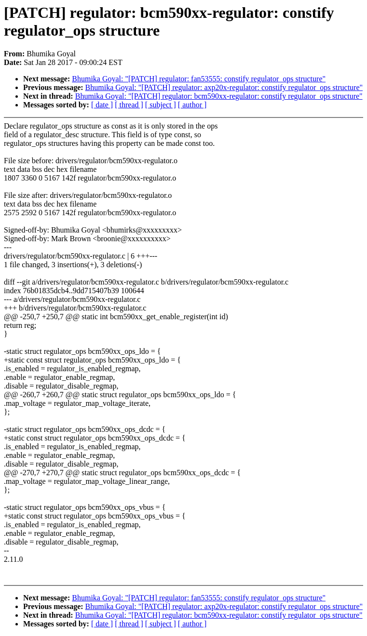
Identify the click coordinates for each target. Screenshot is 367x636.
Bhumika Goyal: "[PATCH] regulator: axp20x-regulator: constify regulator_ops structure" (224, 87)
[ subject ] (160, 105)
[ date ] (102, 105)
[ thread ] (129, 105)
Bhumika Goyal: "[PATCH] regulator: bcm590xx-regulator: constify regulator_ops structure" (219, 96)
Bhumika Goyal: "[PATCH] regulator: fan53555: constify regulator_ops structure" (199, 79)
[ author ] (192, 105)
